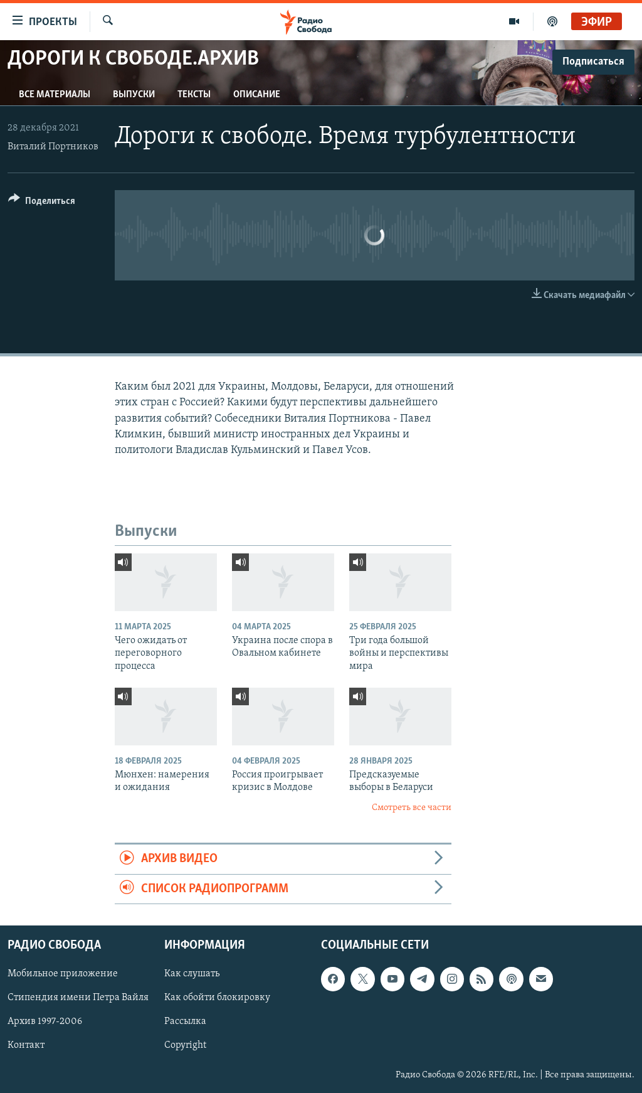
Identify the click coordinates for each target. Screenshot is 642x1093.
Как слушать (191, 974)
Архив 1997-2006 (45, 1021)
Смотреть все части (411, 808)
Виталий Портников (53, 147)
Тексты (194, 95)
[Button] (41, 203)
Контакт (26, 1045)
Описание (256, 95)
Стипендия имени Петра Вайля (78, 998)
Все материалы (54, 95)
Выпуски (134, 95)
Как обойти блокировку (217, 998)
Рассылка (185, 1021)
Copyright (185, 1045)
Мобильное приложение (63, 974)
